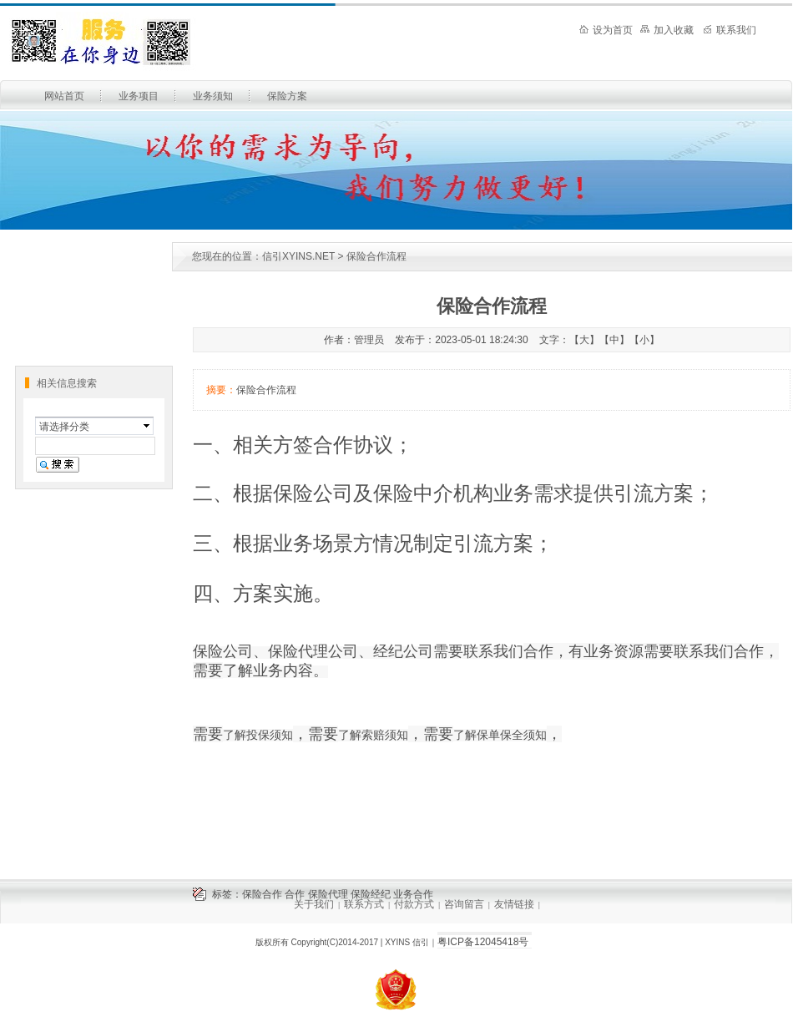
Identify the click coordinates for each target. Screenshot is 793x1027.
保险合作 (262, 894)
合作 (295, 894)
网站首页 (64, 96)
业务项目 (139, 96)
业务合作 (413, 894)
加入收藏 (667, 30)
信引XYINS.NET (298, 256)
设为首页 (606, 30)
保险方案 (287, 96)
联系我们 (729, 30)
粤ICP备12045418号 (482, 942)
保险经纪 (371, 894)
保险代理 (328, 894)
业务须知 (213, 96)
